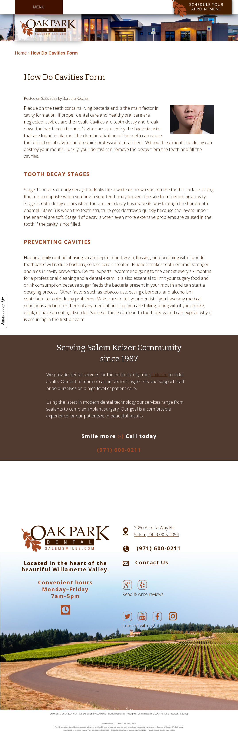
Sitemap (184, 714)
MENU (39, 7)
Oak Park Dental (81, 714)
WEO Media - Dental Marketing (109, 714)
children (159, 375)
